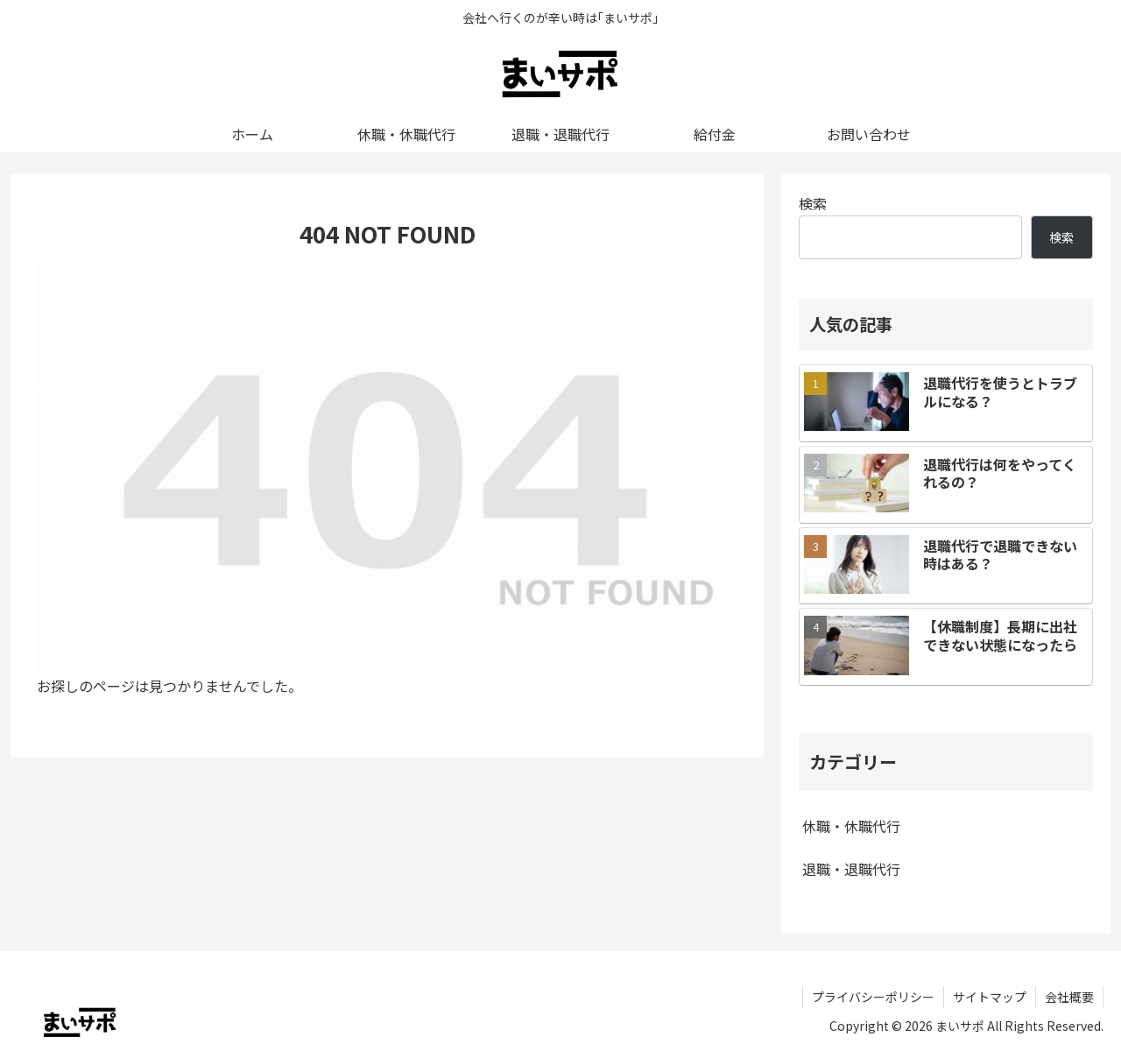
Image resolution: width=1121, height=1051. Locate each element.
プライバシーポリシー (873, 996)
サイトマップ (989, 996)
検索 (813, 203)
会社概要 (1069, 996)
